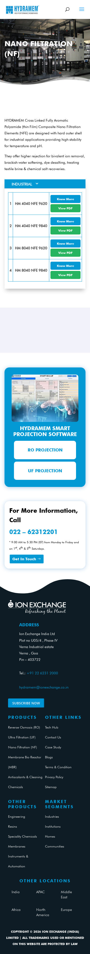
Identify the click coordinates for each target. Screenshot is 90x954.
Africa (16, 910)
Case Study (53, 747)
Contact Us (53, 737)
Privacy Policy (54, 777)
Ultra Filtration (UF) (22, 737)
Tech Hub (51, 727)
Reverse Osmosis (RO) (24, 727)
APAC (40, 892)
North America (42, 912)
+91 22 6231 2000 (42, 673)
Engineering (16, 816)
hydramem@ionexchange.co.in (43, 687)
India (16, 892)
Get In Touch (24, 559)
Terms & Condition (58, 767)
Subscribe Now (26, 703)
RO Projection (45, 449)
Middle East (66, 895)
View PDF (65, 208)
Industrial (22, 184)
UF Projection (45, 470)
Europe (66, 910)
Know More (65, 199)
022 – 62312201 (33, 531)
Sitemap (51, 787)
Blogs (49, 757)
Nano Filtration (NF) (22, 747)
